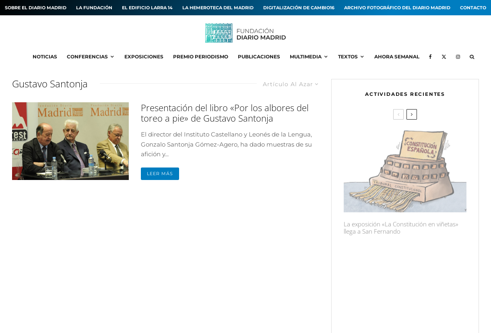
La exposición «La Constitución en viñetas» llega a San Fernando (401, 224)
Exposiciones (143, 57)
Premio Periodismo (200, 57)
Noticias (45, 57)
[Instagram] (458, 57)
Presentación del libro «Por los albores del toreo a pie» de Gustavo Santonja (225, 113)
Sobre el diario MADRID (35, 7)
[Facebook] (430, 57)
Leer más (160, 173)
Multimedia (306, 57)
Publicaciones (259, 57)
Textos (348, 57)
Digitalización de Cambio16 (298, 7)
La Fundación (94, 7)
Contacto (473, 7)
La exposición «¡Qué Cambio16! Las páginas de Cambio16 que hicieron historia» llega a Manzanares (420, 258)
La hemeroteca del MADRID (218, 7)
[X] (444, 57)
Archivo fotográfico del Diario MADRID (397, 7)
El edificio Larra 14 (147, 7)
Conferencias (87, 57)
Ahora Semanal (396, 57)
